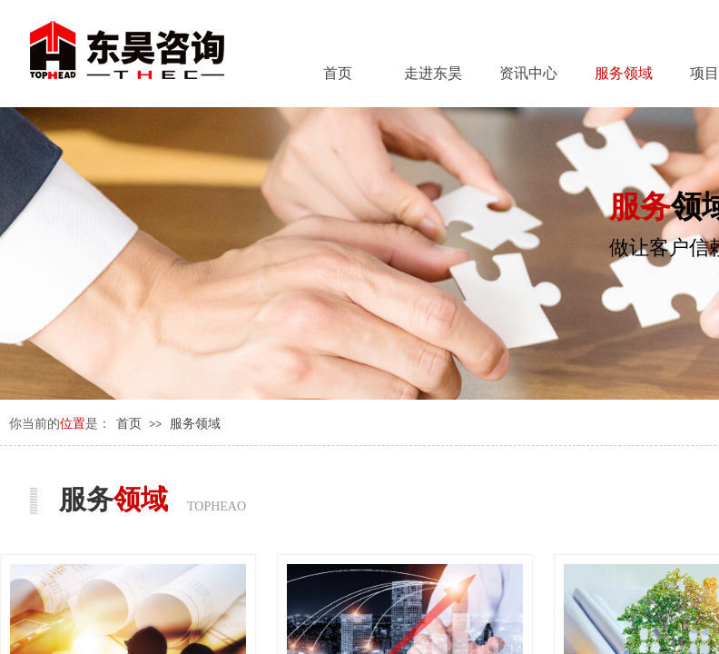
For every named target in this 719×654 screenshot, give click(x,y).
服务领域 (195, 424)
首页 (129, 424)
